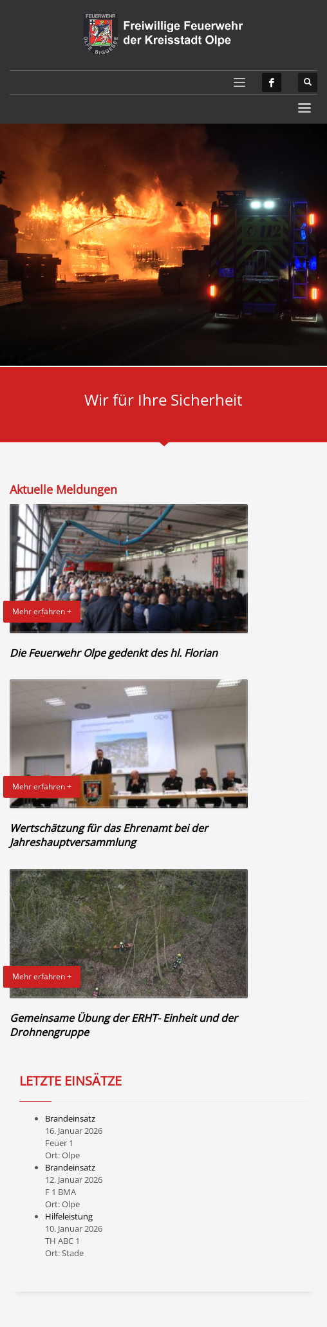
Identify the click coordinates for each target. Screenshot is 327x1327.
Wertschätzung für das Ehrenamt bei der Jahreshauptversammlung (109, 835)
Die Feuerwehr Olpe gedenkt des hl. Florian (114, 653)
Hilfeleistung (69, 1216)
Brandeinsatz (70, 1118)
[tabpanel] (163, 245)
